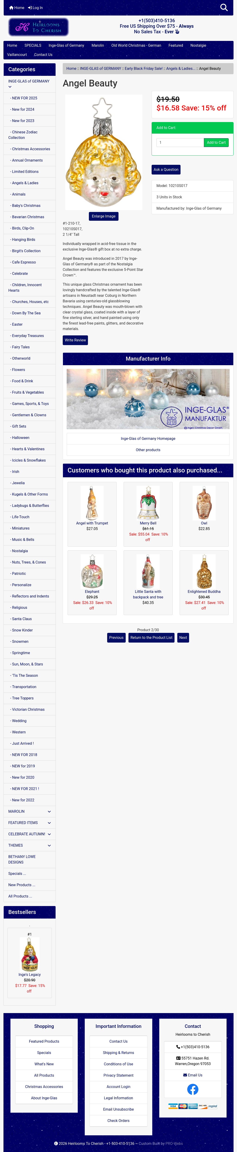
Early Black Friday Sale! (143, 68)
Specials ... (17, 873)
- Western (17, 732)
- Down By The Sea (24, 313)
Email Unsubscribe (118, 1109)
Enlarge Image (103, 216)
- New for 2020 (21, 777)
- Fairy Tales (19, 347)
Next (183, 637)
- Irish (13, 471)
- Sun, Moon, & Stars (25, 664)
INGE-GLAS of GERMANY (100, 68)
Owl (204, 523)
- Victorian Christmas (26, 709)
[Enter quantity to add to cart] (180, 142)
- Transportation (22, 687)
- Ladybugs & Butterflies (28, 505)
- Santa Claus (20, 619)
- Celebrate (18, 273)
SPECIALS (33, 45)
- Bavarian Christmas (26, 217)
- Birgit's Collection (24, 251)
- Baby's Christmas (24, 205)
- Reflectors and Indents (28, 596)
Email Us (192, 1075)
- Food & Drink (20, 381)
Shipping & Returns (118, 1053)
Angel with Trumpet (92, 523)
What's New (44, 1064)
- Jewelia (16, 483)
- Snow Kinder (20, 630)
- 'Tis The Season (23, 675)
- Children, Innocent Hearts (25, 288)
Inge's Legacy (30, 957)
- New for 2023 (21, 121)
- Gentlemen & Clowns (27, 415)
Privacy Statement (118, 1075)
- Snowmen (18, 641)
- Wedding (17, 721)
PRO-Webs (174, 1143)
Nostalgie (198, 45)
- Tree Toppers (21, 698)
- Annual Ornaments (25, 160)
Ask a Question (166, 169)
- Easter (15, 324)
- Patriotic (17, 573)
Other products (148, 450)
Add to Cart (216, 142)
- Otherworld (19, 358)
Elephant (92, 591)
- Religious (17, 607)
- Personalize (19, 585)
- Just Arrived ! (21, 743)
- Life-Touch (18, 517)
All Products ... (20, 896)
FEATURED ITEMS (29, 823)
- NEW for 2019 (21, 766)
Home (16, 8)
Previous (116, 637)
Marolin (98, 45)
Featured (175, 45)
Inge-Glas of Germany (66, 45)
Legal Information (118, 1098)
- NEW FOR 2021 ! (23, 789)
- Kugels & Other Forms (28, 494)
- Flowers (16, 370)
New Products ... (21, 885)
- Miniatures (19, 528)
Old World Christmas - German (136, 45)
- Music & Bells (21, 539)
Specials (44, 1053)
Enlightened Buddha (204, 591)
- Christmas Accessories (29, 149)
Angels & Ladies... (180, 68)
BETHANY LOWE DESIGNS (22, 859)
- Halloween (18, 437)
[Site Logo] (42, 27)
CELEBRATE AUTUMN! (29, 834)
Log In (35, 8)
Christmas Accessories (44, 1087)
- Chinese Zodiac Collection (22, 135)
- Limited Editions (23, 171)
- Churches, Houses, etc (28, 302)
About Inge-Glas (44, 1098)
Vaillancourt (17, 54)
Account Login (119, 1087)
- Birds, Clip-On (21, 228)
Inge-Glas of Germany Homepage (148, 438)
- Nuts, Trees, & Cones (27, 562)
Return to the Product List (151, 637)
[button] (224, 8)
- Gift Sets (17, 426)
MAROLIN (29, 811)
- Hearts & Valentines (26, 449)
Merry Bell (148, 523)
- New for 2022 (21, 800)
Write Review (75, 340)
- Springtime (19, 653)
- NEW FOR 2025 (22, 98)
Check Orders (118, 1120)
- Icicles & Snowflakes (27, 460)
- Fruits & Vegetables (26, 392)
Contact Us (43, 54)
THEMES (29, 845)
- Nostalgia (18, 551)
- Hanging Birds (21, 239)
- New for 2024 (21, 109)
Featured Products (44, 1041)
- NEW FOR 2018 (22, 755)
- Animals (16, 194)
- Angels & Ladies (23, 183)
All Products (44, 1075)
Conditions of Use (118, 1064)
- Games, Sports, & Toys (28, 403)
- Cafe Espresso (22, 262)
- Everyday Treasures (26, 336)
